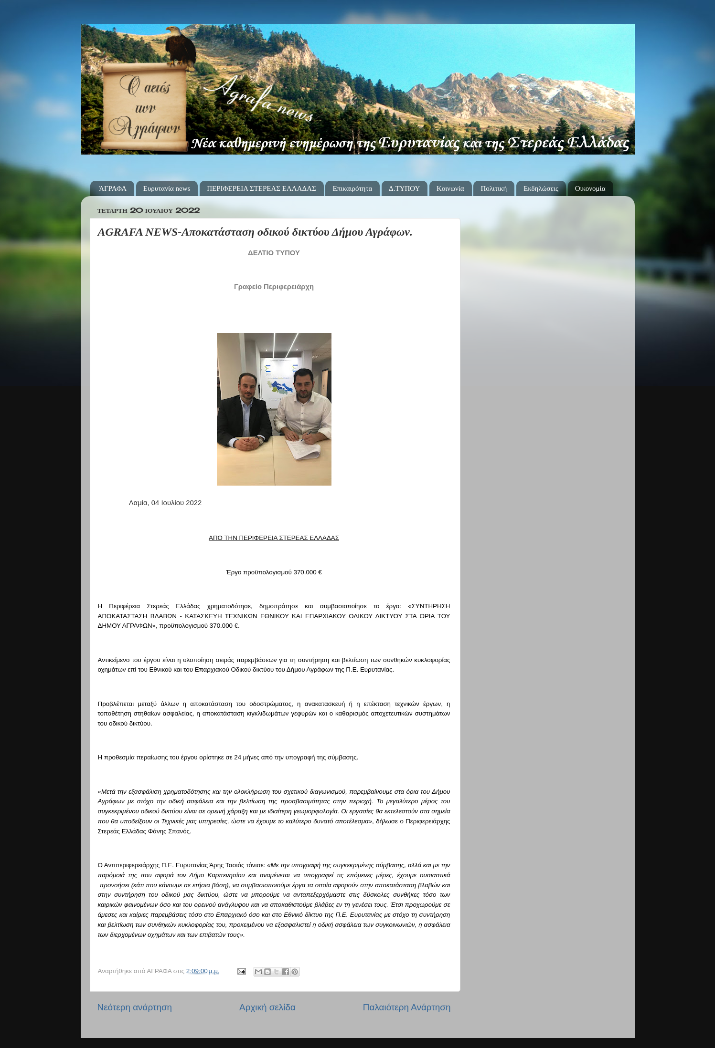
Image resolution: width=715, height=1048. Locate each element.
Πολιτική (493, 188)
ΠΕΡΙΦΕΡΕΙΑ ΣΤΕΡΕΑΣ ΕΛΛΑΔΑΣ (261, 188)
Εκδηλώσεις (540, 188)
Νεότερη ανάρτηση (134, 1007)
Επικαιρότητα (352, 188)
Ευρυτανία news (167, 188)
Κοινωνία (450, 188)
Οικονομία (590, 188)
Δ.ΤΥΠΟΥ (404, 188)
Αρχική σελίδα (267, 1007)
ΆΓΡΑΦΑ (113, 188)
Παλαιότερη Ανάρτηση (407, 1007)
